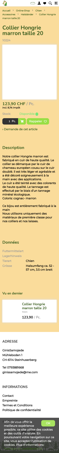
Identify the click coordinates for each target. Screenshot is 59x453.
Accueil (6, 10)
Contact (8, 395)
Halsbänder (27, 14)
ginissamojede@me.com (20, 372)
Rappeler (38, 121)
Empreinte (9, 400)
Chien (38, 10)
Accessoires (8, 14)
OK (48, 423)
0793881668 (15, 367)
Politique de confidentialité (21, 410)
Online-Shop (23, 10)
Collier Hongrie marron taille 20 (34, 306)
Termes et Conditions (17, 405)
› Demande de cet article (19, 129)
